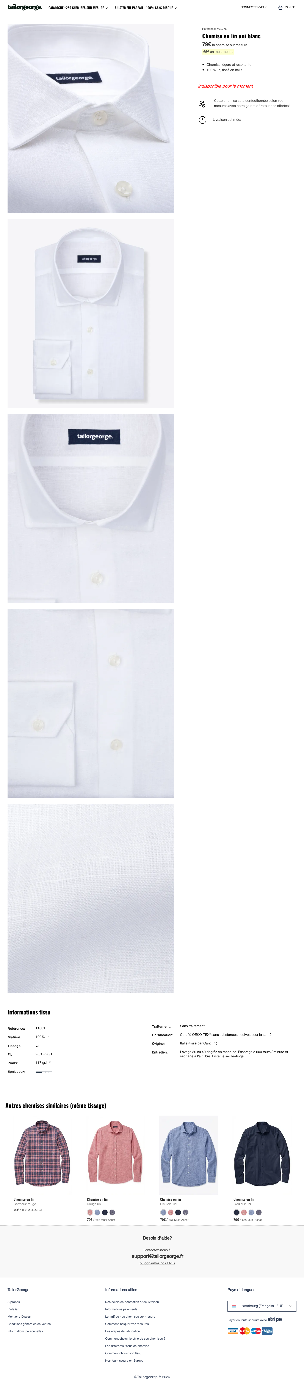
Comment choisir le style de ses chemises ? (135, 1338)
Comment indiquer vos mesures (127, 1324)
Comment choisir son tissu (123, 1353)
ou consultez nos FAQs (157, 1263)
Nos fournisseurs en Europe (124, 1360)
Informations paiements (121, 1309)
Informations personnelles (25, 1331)
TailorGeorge (18, 1290)
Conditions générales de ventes (29, 1324)
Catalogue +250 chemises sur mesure (76, 7)
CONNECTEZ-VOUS (254, 7)
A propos (14, 1302)
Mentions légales (19, 1316)
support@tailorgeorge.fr (157, 1256)
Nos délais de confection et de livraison (132, 1302)
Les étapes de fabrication (122, 1331)
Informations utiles (121, 1290)
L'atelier (13, 1309)
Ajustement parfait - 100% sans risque (144, 7)
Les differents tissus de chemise (127, 1346)
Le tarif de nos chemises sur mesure (130, 1316)
